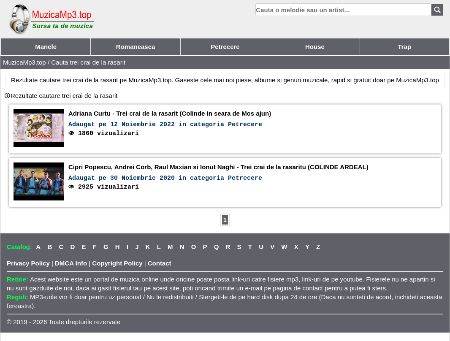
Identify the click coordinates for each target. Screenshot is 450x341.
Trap (404, 46)
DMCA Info (71, 263)
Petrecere (225, 46)
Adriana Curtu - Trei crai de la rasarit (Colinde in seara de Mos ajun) (169, 113)
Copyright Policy (117, 263)
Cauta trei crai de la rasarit (88, 62)
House (315, 46)
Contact (159, 263)
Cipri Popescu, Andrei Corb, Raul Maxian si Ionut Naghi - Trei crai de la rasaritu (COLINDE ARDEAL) (218, 166)
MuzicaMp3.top (24, 62)
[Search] (437, 10)
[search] (343, 9)
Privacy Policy (28, 263)
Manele (46, 46)
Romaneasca (135, 46)
